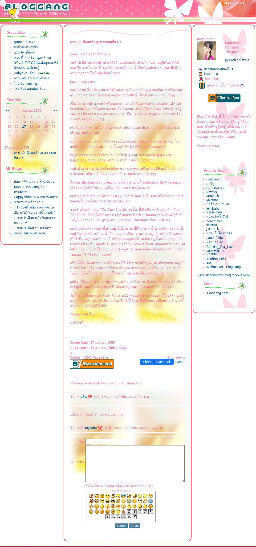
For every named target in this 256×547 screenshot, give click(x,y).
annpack (215, 201)
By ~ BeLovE (218, 193)
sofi (211, 268)
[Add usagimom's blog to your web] (225, 280)
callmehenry (218, 255)
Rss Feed (211, 79)
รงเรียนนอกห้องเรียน (30, 103)
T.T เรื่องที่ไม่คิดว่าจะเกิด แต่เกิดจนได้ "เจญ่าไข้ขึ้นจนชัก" (31, 237)
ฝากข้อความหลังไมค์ (218, 74)
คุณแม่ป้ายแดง (24, 42)
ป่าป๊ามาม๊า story (26, 47)
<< (8, 125)
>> (46, 125)
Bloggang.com (220, 298)
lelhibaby (215, 214)
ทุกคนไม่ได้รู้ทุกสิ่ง (222, 238)
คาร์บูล (214, 189)
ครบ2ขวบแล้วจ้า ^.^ (28, 227)
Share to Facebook (159, 346)
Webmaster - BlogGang (226, 272)
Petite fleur (217, 217)
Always (214, 197)
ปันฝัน (76, 381)
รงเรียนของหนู (25, 97)
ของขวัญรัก (217, 247)
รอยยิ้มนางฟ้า (219, 264)
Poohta (214, 259)
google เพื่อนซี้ (24, 52)
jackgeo (214, 205)
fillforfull (214, 230)
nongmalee (217, 226)
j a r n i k (215, 234)
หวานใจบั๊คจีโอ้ (220, 222)
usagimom (216, 184)
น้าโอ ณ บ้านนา (220, 209)
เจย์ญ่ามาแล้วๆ (25, 78)
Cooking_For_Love (223, 252)
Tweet (182, 346)
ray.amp (84, 412)
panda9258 (217, 243)
